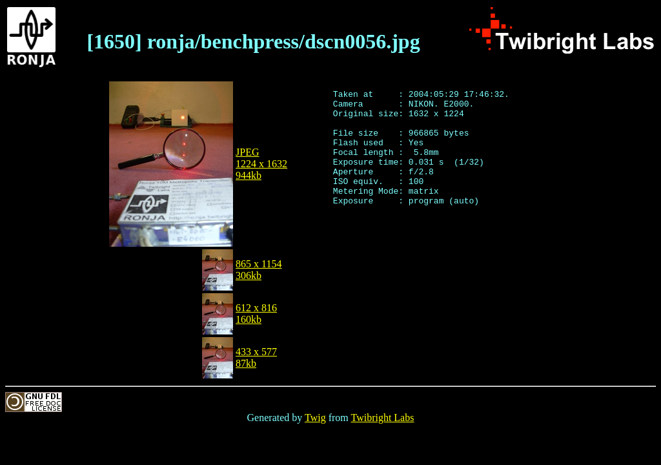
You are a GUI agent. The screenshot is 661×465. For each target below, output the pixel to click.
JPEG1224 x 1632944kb (261, 164)
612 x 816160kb (256, 313)
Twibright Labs (382, 417)
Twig (315, 417)
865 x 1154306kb (258, 269)
